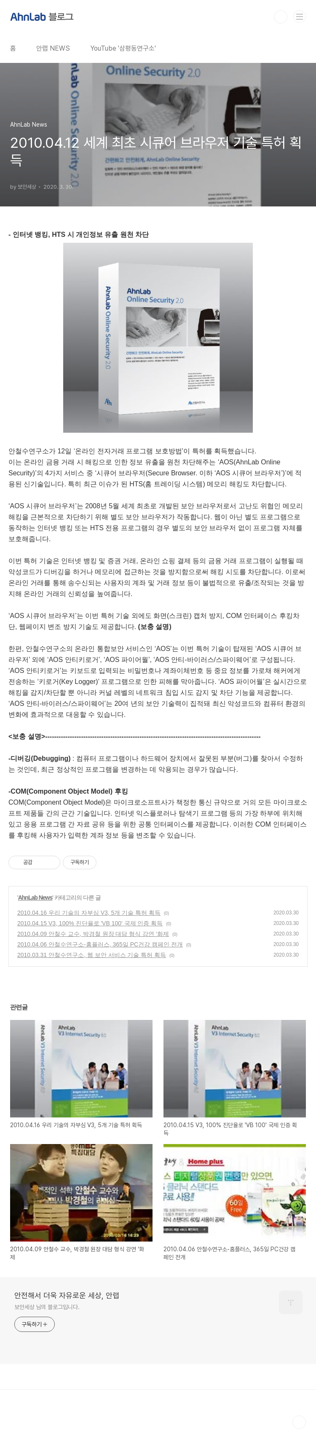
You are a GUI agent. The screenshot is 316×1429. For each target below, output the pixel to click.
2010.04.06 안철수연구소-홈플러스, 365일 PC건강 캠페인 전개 (100, 944)
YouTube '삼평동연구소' (123, 48)
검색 (280, 17)
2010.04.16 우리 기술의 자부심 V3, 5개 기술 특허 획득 (89, 912)
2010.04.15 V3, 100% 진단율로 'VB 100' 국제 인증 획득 (90, 923)
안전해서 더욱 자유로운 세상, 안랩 (66, 1295)
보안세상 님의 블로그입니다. (47, 1307)
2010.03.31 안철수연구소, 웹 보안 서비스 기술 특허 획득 (91, 955)
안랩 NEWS (53, 48)
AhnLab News (35, 897)
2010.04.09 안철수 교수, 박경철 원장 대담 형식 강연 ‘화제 (93, 933)
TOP (299, 1422)
